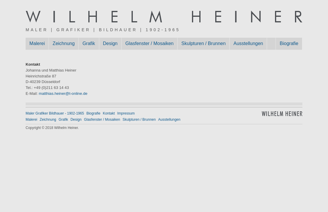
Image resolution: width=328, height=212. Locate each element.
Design (110, 43)
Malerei (37, 43)
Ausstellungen (248, 43)
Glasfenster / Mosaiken (149, 43)
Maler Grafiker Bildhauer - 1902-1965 (55, 113)
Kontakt (109, 113)
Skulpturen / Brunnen (203, 43)
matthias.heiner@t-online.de (63, 93)
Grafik (88, 43)
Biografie (289, 43)
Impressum (126, 113)
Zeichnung (64, 43)
